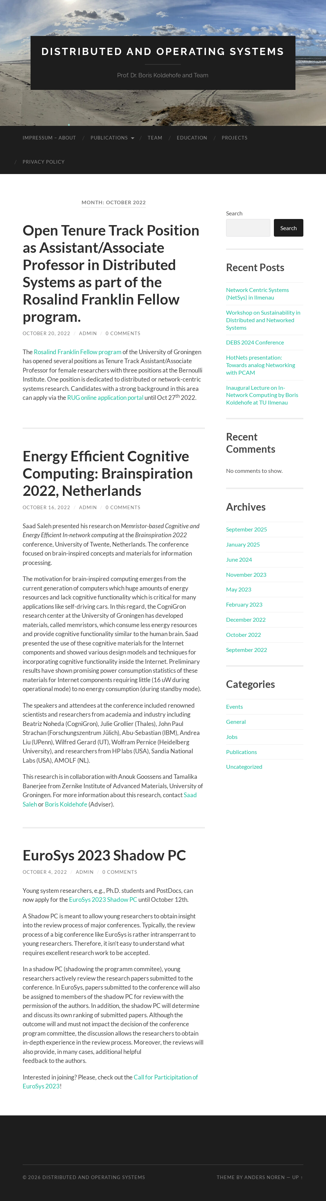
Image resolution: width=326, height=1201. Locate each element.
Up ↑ (297, 1177)
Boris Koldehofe (66, 804)
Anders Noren (264, 1177)
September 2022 (246, 649)
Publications (109, 138)
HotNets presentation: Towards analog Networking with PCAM (260, 365)
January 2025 (243, 544)
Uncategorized (244, 766)
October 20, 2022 (46, 333)
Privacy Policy (44, 162)
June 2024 (239, 559)
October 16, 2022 (46, 507)
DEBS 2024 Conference (255, 342)
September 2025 (246, 529)
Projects (235, 138)
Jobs (232, 736)
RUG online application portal (105, 397)
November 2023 (246, 574)
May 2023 (238, 589)
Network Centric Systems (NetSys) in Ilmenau (257, 293)
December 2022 (246, 619)
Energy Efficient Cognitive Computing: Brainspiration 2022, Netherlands (108, 473)
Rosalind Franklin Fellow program (77, 352)
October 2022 (243, 634)
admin (88, 333)
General (236, 721)
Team (155, 138)
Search (234, 213)
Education (192, 138)
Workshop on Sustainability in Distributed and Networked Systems (263, 320)
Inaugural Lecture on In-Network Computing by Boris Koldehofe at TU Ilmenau (262, 395)
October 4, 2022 (45, 872)
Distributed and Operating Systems (163, 52)
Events (234, 706)
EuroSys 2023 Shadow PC (104, 855)
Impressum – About (49, 138)
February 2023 (244, 604)
